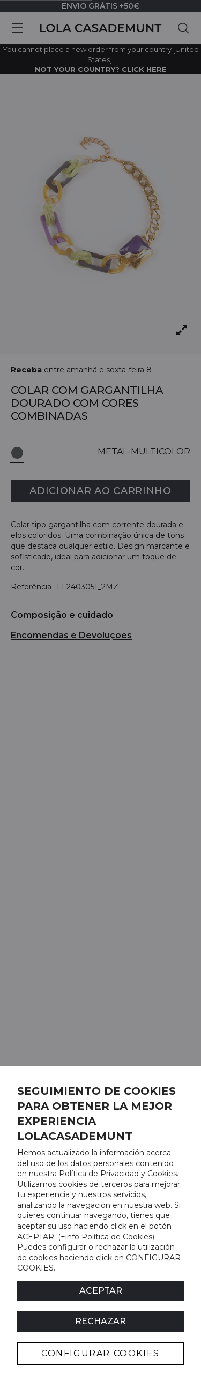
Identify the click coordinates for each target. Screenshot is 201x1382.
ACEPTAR (100, 1291)
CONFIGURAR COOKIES (100, 1353)
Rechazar (100, 1321)
